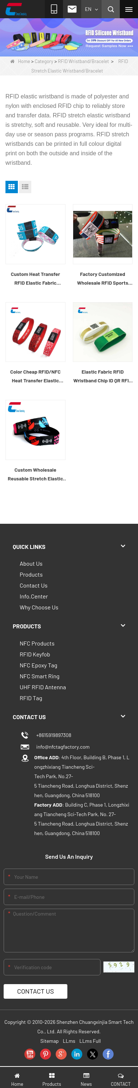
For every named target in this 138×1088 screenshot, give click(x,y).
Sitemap (49, 1041)
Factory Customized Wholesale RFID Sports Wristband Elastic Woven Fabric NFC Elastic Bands (103, 279)
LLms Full (90, 1041)
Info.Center (34, 596)
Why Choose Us (39, 607)
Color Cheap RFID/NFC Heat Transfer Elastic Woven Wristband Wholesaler (35, 376)
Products (31, 574)
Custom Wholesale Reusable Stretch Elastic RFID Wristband (35, 475)
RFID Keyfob (35, 654)
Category (44, 61)
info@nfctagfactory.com (62, 747)
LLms (69, 1041)
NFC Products (37, 643)
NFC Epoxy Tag (38, 665)
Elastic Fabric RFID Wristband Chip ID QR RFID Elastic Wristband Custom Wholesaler (102, 376)
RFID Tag (31, 697)
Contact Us (33, 585)
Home (20, 61)
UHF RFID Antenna (43, 686)
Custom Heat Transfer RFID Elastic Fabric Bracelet (35, 279)
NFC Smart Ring (39, 675)
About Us (31, 563)
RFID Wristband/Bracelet (83, 61)
